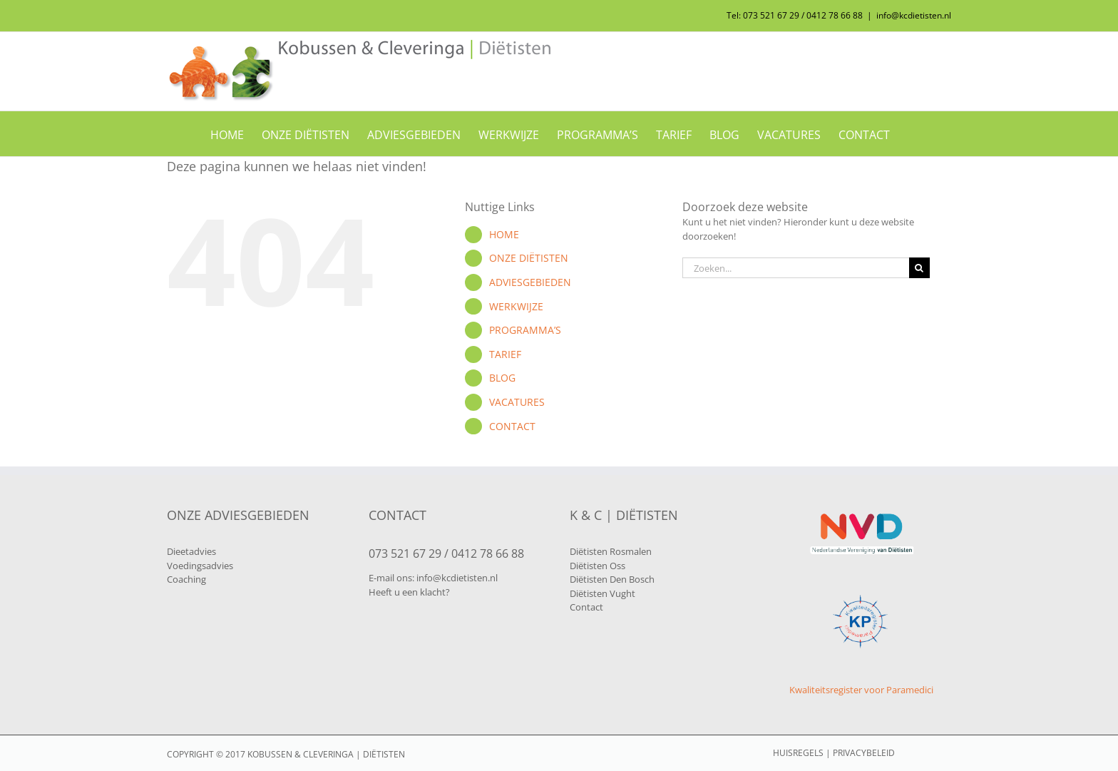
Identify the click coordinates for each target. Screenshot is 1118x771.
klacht (433, 592)
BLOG (502, 377)
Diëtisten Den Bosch (612, 579)
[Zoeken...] (795, 267)
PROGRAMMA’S (525, 330)
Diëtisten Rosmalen (611, 551)
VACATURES (517, 402)
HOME (504, 234)
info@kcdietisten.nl (913, 15)
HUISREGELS (798, 753)
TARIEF (505, 354)
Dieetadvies (191, 551)
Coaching (186, 579)
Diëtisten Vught (602, 593)
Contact (586, 607)
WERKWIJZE (516, 306)
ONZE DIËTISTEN (528, 258)
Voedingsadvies (200, 565)
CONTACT (512, 426)
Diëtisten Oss (597, 565)
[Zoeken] (919, 267)
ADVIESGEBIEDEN (530, 282)
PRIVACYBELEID (864, 753)
